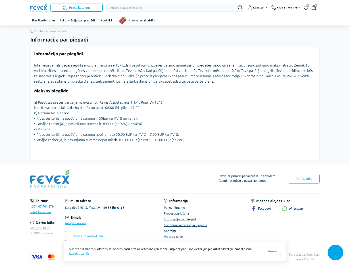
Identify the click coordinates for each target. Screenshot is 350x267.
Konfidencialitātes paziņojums (185, 225)
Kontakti (107, 20)
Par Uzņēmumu (43, 20)
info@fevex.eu (40, 212)
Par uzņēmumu (174, 207)
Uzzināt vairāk (79, 253)
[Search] (240, 7)
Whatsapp (292, 208)
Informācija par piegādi (77, 20)
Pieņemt (272, 251)
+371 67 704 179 (42, 206)
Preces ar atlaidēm (142, 20)
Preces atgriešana (176, 213)
